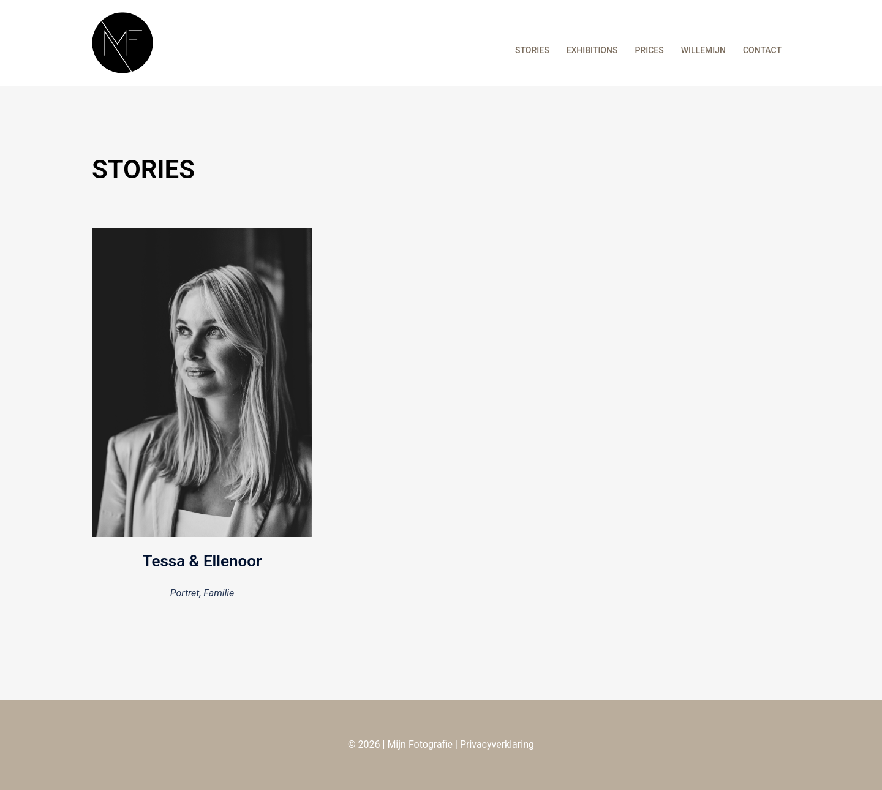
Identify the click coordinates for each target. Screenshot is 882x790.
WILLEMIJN (703, 50)
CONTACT (762, 50)
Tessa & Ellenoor (202, 561)
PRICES (649, 50)
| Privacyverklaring (493, 744)
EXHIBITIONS (592, 50)
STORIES (532, 50)
